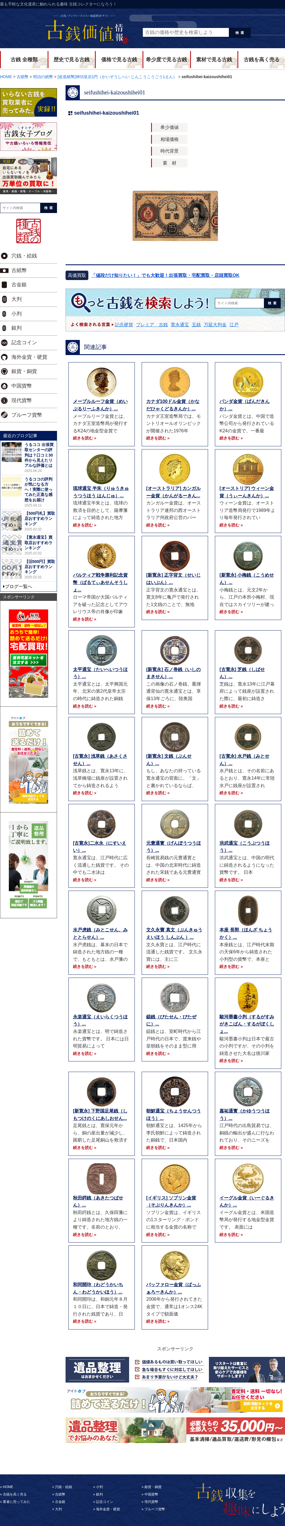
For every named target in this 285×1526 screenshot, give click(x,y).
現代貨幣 (21, 400)
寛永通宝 (180, 324)
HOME (8, 1487)
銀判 (16, 328)
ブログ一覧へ (18, 586)
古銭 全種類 (24, 59)
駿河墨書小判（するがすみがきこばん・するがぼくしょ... (246, 1024)
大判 (16, 299)
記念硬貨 (124, 324)
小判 (16, 314)
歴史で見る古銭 (71, 59)
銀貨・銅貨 (24, 371)
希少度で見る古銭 (166, 59)
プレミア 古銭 (152, 324)
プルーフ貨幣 (26, 415)
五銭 (196, 324)
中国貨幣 (21, 386)
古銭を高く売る (262, 59)
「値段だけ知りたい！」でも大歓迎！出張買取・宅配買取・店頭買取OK (165, 275)
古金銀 (19, 284)
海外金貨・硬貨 (29, 357)
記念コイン (24, 342)
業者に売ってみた (16, 1502)
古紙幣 (19, 270)
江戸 (234, 324)
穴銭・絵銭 (24, 256)
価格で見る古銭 (119, 59)
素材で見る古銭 (214, 59)
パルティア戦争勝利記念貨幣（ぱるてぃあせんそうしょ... (100, 582)
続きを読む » (84, 438)
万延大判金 (215, 324)
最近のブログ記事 (20, 435)
